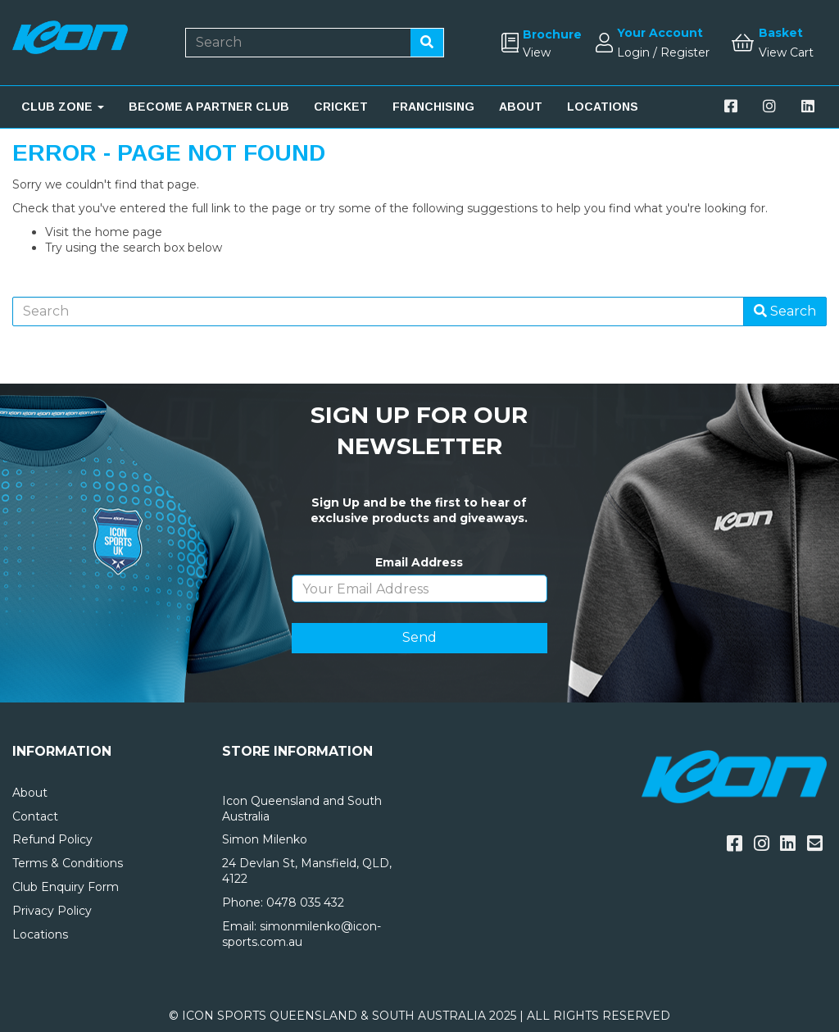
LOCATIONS (602, 106)
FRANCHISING (433, 106)
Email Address (419, 562)
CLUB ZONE (62, 106)
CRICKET (341, 106)
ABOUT (520, 106)
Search (785, 311)
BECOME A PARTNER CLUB (209, 106)
